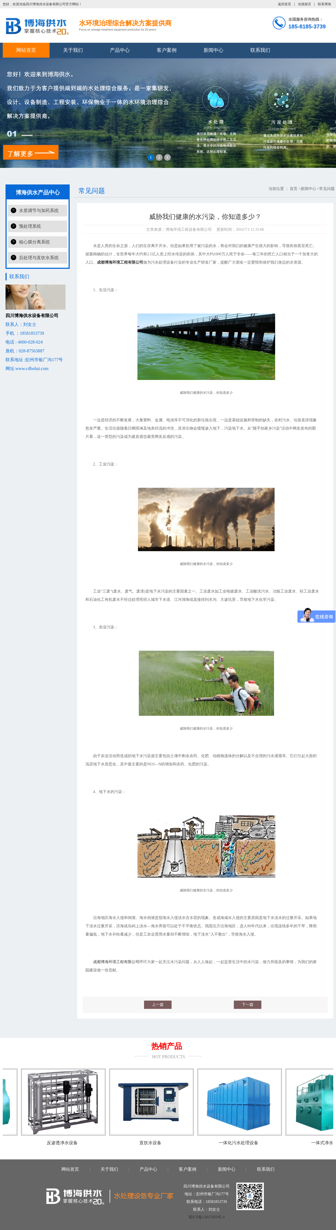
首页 (293, 189)
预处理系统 (30, 226)
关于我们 (73, 50)
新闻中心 (213, 50)
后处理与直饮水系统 (39, 257)
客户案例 (167, 50)
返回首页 (284, 4)
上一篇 (158, 1005)
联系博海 (324, 4)
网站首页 (26, 50)
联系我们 (260, 50)
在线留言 (304, 4)
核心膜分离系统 (34, 242)
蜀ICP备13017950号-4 (206, 1217)
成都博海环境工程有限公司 (116, 962)
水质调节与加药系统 (39, 210)
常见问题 (327, 189)
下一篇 (247, 1005)
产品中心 (120, 50)
